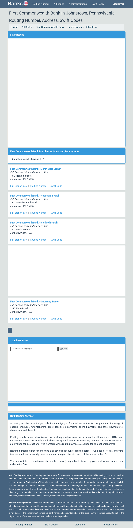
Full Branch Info (18, 186)
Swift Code (56, 186)
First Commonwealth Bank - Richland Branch (33, 222)
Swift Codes (98, 4)
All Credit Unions (78, 4)
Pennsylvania (75, 27)
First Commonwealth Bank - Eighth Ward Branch (35, 168)
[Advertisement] (66, 92)
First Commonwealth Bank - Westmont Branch (34, 195)
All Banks (59, 4)
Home (14, 27)
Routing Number (40, 4)
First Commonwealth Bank (50, 27)
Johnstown (91, 27)
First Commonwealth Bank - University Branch (34, 301)
